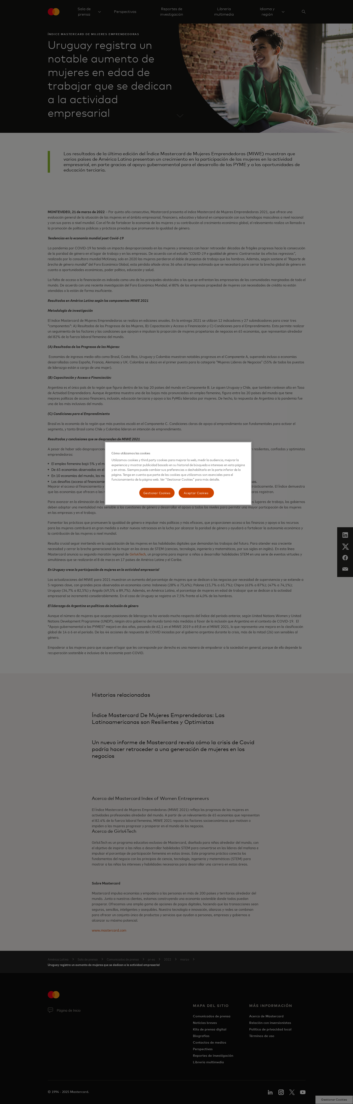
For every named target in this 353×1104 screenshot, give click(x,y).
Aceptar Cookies (196, 493)
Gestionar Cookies (157, 493)
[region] (178, 473)
